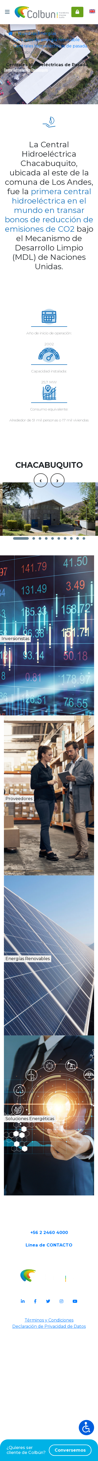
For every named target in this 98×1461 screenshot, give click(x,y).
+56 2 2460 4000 (49, 1358)
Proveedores (34, 906)
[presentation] (41, 561)
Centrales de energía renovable (40, 40)
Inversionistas (36, 746)
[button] (21, 639)
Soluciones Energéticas (52, 1232)
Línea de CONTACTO (49, 1375)
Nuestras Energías (34, 34)
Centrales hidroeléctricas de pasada (44, 46)
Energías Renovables (50, 1066)
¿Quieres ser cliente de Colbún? (49, 1450)
